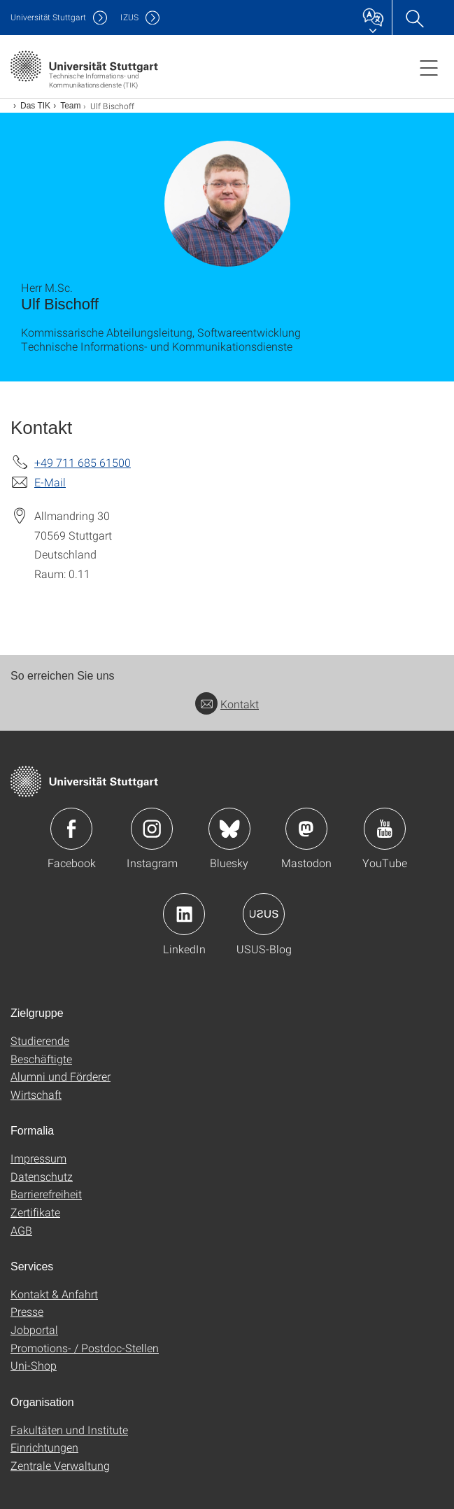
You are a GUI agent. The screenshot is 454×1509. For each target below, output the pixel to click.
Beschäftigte (41, 1058)
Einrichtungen (44, 1447)
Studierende (39, 1040)
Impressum (38, 1158)
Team (70, 106)
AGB (21, 1230)
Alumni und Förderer (60, 1076)
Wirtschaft (36, 1094)
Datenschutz (41, 1176)
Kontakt (227, 703)
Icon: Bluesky (229, 829)
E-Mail (50, 482)
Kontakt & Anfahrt (54, 1293)
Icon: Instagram (152, 829)
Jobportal (34, 1329)
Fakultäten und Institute (69, 1429)
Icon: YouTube (385, 829)
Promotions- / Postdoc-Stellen (84, 1347)
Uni (48, 17)
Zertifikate (35, 1212)
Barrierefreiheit (46, 1193)
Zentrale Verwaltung (60, 1465)
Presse (26, 1311)
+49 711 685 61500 (82, 462)
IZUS (129, 17)
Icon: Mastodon (306, 829)
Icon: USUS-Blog (264, 914)
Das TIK (35, 106)
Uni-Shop (33, 1365)
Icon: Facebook (71, 829)
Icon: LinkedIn (184, 914)
